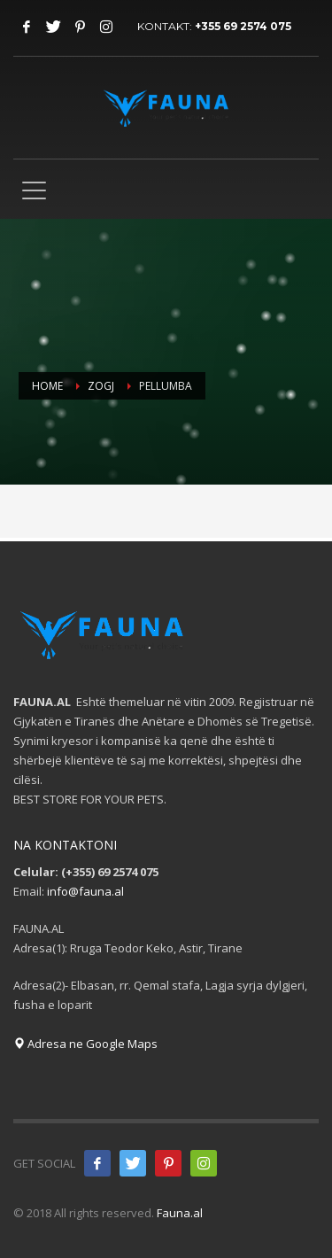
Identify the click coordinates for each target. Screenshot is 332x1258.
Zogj (101, 385)
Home (47, 385)
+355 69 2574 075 (243, 26)
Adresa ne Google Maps (85, 1044)
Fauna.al (180, 1213)
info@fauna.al (85, 891)
